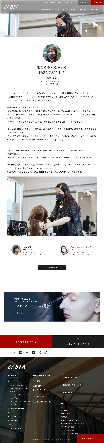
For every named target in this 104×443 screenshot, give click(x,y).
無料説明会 (97, 2)
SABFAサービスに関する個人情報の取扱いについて (78, 424)
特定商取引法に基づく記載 (70, 420)
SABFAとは (13, 375)
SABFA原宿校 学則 (67, 427)
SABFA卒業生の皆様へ (70, 377)
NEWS (60, 2)
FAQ (66, 2)
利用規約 (64, 417)
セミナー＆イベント (42, 375)
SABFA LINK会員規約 (68, 430)
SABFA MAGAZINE (49, 2)
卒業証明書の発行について (72, 385)
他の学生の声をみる (52, 267)
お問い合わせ (84, 2)
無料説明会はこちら (25, 342)
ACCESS (73, 2)
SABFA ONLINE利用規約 (69, 433)
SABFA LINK (39, 396)
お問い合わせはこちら (78, 342)
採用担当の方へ (68, 392)
